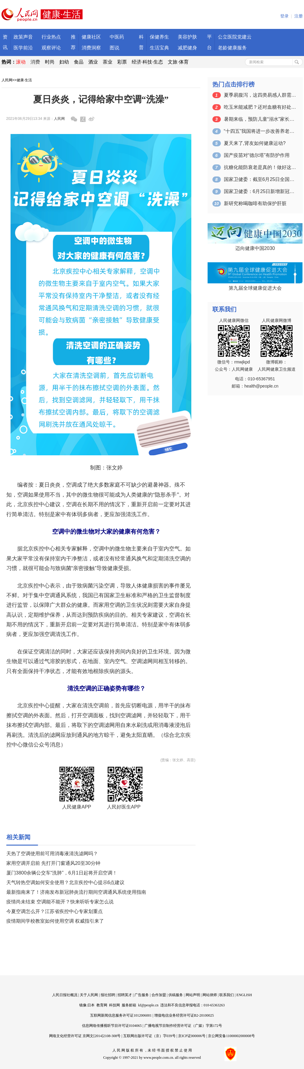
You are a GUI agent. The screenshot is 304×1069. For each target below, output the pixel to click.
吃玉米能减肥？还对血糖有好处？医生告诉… (260, 107)
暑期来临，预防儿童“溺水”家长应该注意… (260, 119)
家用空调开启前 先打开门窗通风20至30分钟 (53, 863)
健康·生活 (24, 80)
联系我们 (226, 995)
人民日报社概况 (64, 995)
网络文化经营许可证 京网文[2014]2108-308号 (85, 1036)
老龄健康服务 (232, 47)
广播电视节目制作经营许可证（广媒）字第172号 (183, 1026)
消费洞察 (91, 47)
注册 (298, 16)
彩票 (122, 61)
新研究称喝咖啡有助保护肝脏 (255, 203)
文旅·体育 (178, 61)
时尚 (50, 61)
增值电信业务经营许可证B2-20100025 (184, 1015)
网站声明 (193, 995)
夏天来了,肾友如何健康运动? (255, 143)
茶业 (107, 61)
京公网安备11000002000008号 (231, 1036)
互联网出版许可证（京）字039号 (149, 1036)
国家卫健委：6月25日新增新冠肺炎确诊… (260, 191)
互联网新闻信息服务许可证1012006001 (121, 1015)
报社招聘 (108, 995)
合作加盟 (159, 995)
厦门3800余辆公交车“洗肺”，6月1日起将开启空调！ (61, 872)
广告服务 (141, 995)
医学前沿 (23, 47)
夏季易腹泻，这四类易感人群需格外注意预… (260, 95)
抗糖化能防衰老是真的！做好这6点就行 (260, 167)
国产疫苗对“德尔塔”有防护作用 (257, 155)
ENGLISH (244, 995)
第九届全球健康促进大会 (255, 288)
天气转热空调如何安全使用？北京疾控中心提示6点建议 (65, 882)
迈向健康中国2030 (255, 248)
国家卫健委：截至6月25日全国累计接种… (260, 179)
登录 (284, 16)
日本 (91, 1005)
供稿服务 (175, 995)
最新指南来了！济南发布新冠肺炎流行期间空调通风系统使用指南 (76, 892)
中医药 (117, 36)
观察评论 (51, 47)
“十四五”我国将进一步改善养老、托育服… (260, 131)
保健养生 (159, 36)
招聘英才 (125, 995)
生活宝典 (159, 47)
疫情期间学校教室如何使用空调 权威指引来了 (55, 921)
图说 (114, 47)
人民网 (7, 80)
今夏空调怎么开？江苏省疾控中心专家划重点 (54, 911)
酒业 (93, 61)
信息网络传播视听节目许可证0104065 (112, 1026)
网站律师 (209, 995)
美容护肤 (187, 36)
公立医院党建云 (235, 36)
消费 (35, 61)
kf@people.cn (148, 1005)
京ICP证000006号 (191, 1036)
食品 (78, 61)
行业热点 (51, 36)
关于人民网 (89, 995)
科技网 (114, 1005)
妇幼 (64, 61)
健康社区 (91, 36)
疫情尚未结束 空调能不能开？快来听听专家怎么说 (60, 901)
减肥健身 (187, 47)
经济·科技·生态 (147, 61)
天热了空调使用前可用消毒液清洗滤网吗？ (52, 853)
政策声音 (23, 36)
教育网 (101, 1005)
